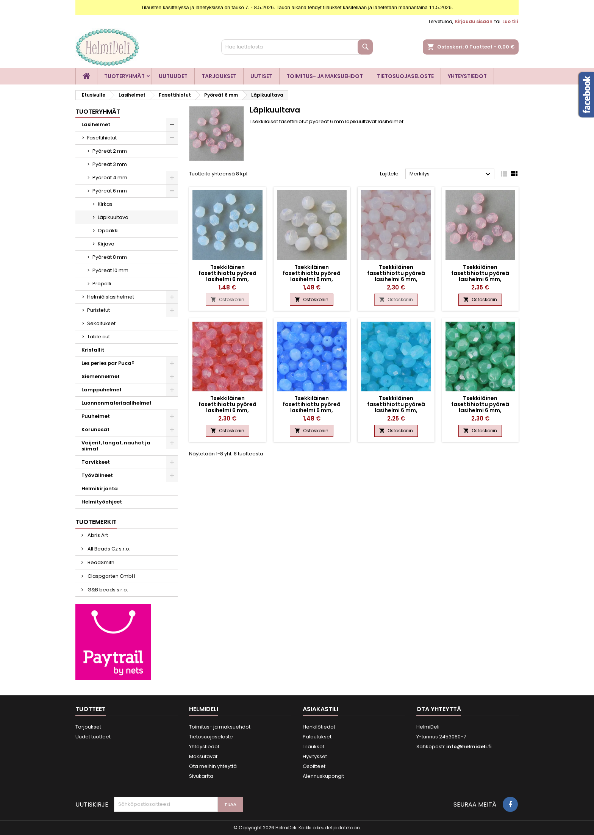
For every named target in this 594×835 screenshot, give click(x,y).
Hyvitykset (315, 756)
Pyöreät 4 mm (109, 177)
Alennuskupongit (323, 776)
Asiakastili (320, 709)
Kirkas (105, 204)
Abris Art (97, 535)
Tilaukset (313, 746)
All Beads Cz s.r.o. (108, 548)
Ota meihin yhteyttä (213, 766)
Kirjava (106, 243)
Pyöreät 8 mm (109, 257)
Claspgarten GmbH (110, 576)
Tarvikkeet (95, 462)
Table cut (98, 336)
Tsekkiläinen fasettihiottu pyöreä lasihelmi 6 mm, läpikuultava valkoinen (227, 276)
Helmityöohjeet (101, 501)
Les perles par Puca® (107, 363)
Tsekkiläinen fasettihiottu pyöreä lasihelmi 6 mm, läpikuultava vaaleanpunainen (396, 279)
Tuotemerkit (96, 522)
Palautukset (317, 736)
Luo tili (510, 21)
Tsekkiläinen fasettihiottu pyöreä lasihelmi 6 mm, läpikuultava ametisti (311, 276)
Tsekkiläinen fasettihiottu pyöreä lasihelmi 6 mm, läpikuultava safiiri (312, 407)
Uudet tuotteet (93, 736)
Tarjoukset (219, 76)
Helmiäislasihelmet (110, 296)
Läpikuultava (113, 217)
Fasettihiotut (102, 137)
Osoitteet (314, 766)
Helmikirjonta (99, 488)
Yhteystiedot (467, 76)
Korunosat (95, 429)
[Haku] (297, 47)
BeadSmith (100, 562)
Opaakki (108, 230)
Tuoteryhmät (124, 76)
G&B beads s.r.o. (107, 589)
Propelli (101, 283)
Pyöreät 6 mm (109, 190)
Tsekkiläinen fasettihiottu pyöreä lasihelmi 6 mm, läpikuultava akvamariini (396, 407)
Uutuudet (173, 76)
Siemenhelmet (100, 376)
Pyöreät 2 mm (109, 151)
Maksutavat (203, 756)
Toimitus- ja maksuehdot (324, 76)
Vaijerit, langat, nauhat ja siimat (115, 445)
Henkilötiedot (319, 726)
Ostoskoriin (227, 299)
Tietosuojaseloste (405, 76)
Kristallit (92, 349)
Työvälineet (97, 475)
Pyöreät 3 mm (109, 164)
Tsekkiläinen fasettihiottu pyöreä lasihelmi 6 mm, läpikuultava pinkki (480, 276)
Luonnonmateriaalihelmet (116, 403)
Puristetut (98, 310)
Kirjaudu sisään (473, 21)
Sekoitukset (101, 323)
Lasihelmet (95, 124)
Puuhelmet (95, 416)
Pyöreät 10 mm (110, 270)
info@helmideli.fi (469, 746)
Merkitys (451, 174)
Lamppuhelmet (101, 389)
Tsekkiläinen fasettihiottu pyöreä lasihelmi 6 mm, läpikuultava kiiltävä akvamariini (480, 410)
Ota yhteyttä (438, 709)
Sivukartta (201, 776)
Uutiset (261, 76)
